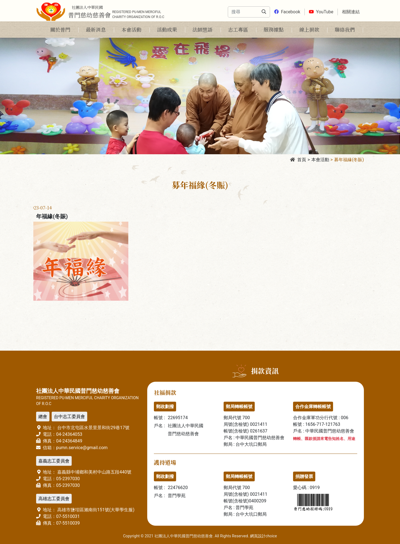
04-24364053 (69, 434)
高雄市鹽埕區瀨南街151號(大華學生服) (95, 509)
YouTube (321, 11)
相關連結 (351, 11)
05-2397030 (68, 478)
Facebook (287, 11)
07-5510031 (68, 516)
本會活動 (320, 159)
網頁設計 (258, 536)
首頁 (298, 159)
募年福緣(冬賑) (349, 159)
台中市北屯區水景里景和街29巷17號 (92, 427)
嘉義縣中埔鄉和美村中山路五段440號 (93, 472)
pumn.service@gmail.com (82, 447)
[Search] (242, 12)
